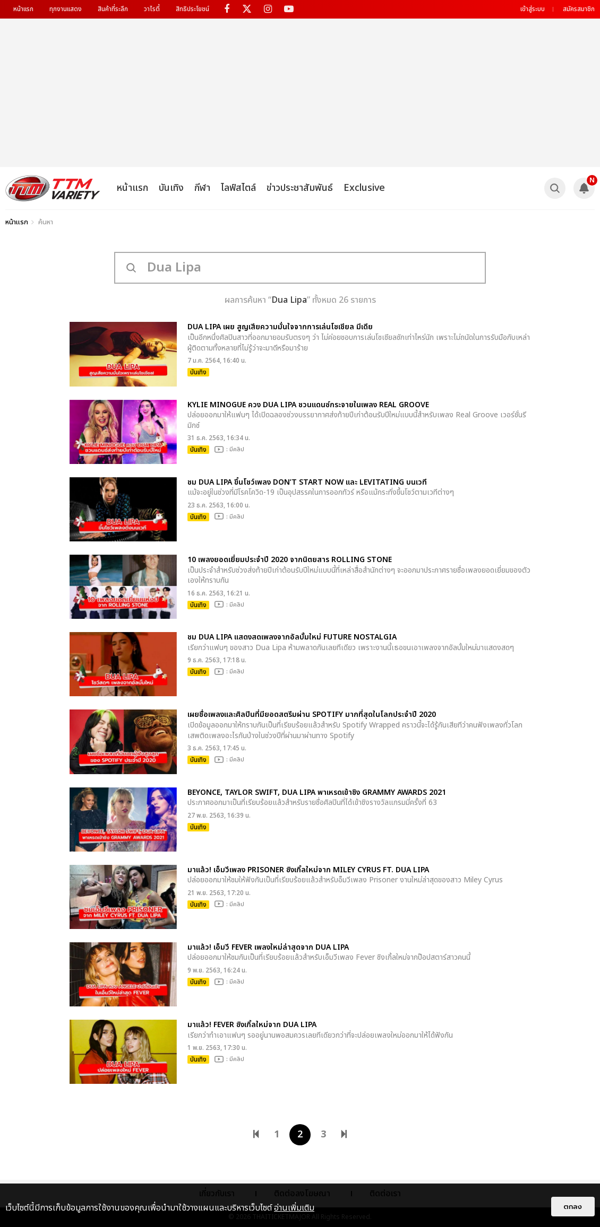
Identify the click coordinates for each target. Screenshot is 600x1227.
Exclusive (364, 188)
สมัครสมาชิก (579, 9)
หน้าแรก (23, 9)
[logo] (52, 188)
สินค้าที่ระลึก (113, 9)
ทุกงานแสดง (65, 9)
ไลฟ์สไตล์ (238, 188)
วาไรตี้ (152, 9)
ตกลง (573, 1206)
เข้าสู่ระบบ (532, 9)
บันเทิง (171, 188)
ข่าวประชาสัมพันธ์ (300, 188)
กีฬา (202, 188)
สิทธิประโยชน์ (192, 9)
